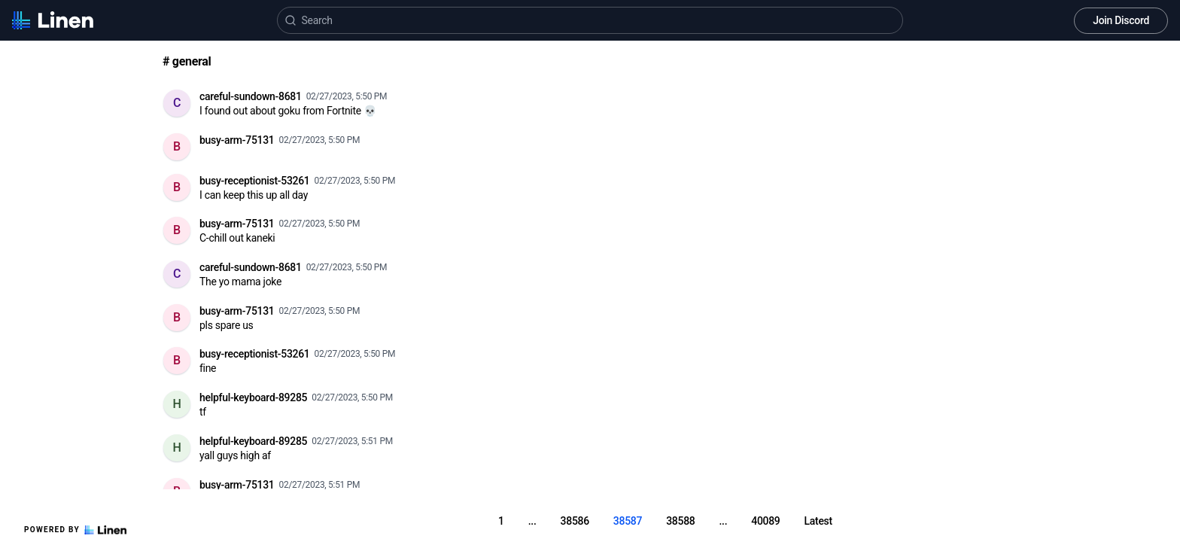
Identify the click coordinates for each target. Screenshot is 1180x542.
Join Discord (1121, 20)
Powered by (75, 529)
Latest (818, 521)
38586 (575, 521)
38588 (680, 521)
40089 (765, 521)
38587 (627, 521)
